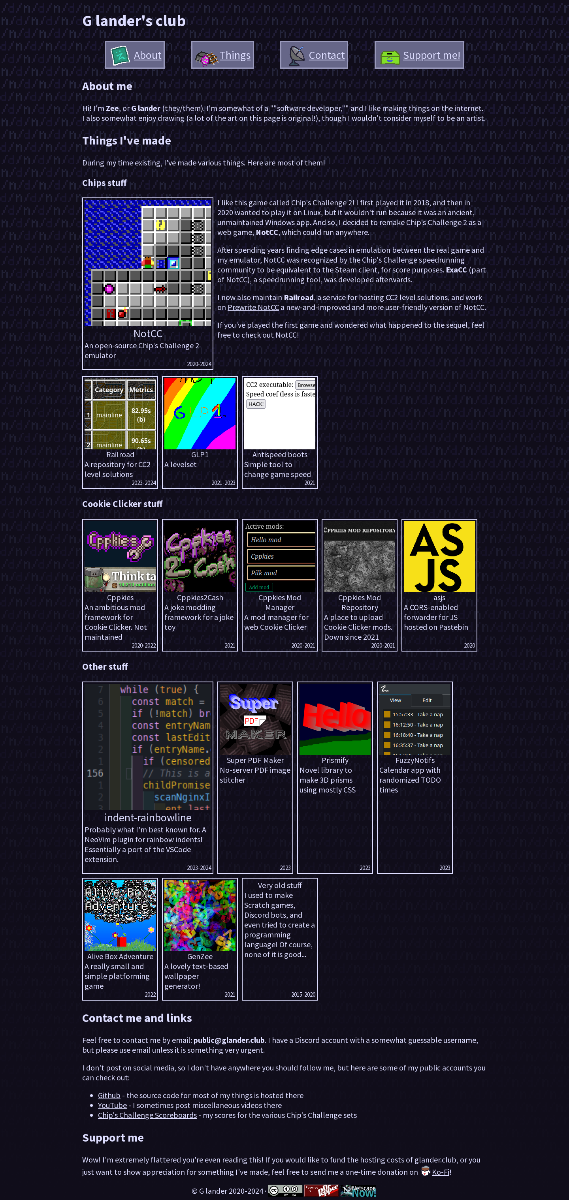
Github (109, 1095)
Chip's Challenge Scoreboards (147, 1115)
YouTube (112, 1105)
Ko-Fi (434, 1172)
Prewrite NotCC (253, 307)
